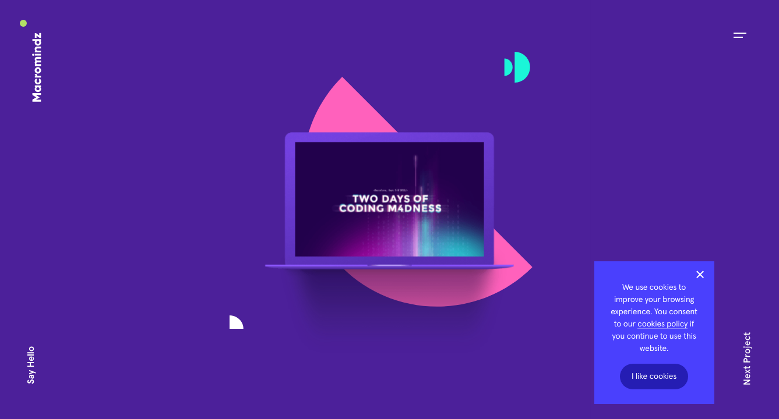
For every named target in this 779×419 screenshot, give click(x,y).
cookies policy (662, 324)
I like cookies (654, 376)
